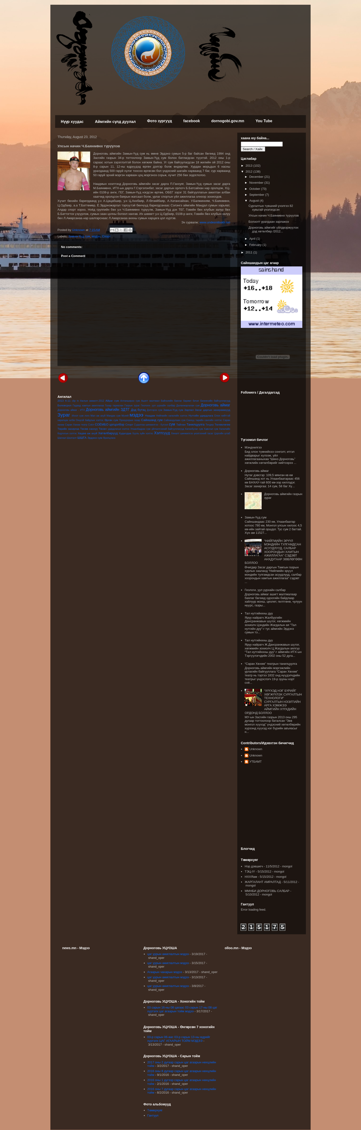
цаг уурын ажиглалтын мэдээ (168, 954)
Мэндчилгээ (253, 447)
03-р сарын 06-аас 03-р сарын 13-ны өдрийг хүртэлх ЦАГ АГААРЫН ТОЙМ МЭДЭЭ (178, 1039)
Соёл (91, 424)
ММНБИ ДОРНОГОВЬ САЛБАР (267, 891)
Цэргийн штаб (222, 433)
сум (172, 424)
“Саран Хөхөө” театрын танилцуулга (271, 663)
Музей (124, 415)
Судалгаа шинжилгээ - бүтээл (151, 424)
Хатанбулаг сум (194, 429)
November (256, 182)
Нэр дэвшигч (254, 866)
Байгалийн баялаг (171, 401)
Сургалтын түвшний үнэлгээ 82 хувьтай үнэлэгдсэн (270, 207)
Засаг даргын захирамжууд (212, 409)
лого (86, 415)
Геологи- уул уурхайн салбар (158, 405)
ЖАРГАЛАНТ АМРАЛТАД (263, 882)
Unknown (255, 749)
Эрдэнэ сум (94, 437)
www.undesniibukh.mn (215, 222)
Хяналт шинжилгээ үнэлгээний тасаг (192, 433)
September (257, 194)
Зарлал (189, 409)
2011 (249, 252)
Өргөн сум (111, 420)
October (255, 189)
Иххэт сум (78, 415)
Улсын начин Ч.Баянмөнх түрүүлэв (273, 215)
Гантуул (152, 1115)
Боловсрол (64, 405)
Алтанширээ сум (130, 401)
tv (78, 401)
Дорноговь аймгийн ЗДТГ (108, 410)
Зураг (63, 414)
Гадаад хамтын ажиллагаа (88, 405)
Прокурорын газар (129, 420)
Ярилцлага (109, 438)
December (256, 176)
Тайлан (180, 424)
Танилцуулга (195, 424)
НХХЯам (251, 876)
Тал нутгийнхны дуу (259, 613)
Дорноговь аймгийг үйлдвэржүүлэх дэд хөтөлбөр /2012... (273, 229)
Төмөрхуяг (155, 1110)
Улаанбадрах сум (140, 429)
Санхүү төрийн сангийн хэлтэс (204, 420)
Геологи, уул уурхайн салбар (265, 590)
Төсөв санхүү (89, 428)
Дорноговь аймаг (215, 405)
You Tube (263, 121)
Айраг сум (112, 400)
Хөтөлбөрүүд (108, 433)
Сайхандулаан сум (174, 420)
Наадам (150, 415)
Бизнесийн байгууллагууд (215, 401)
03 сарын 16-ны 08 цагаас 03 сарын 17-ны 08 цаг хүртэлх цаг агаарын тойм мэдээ (182, 1009)
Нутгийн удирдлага (201, 415)
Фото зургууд (159, 121)
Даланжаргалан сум (187, 405)
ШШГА (82, 437)
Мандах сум (113, 415)
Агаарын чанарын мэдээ (164, 972)
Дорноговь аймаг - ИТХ (71, 410)
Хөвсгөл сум (211, 429)
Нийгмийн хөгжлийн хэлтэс (172, 415)
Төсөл (103, 428)
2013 (60, 400)
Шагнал (61, 438)
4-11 (67, 400)
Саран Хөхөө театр (76, 424)
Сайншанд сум (152, 420)
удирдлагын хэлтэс (118, 429)
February (256, 245)
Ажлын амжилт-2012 (92, 401)
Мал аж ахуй (98, 415)
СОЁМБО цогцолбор (109, 424)
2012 (249, 171)
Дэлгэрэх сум (154, 410)
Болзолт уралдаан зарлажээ (268, 221)
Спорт (106, 236)
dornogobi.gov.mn (227, 121)
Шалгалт (72, 438)
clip (74, 401)
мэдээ (96, 236)
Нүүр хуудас (72, 122)
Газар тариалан (114, 405)
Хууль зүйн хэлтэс (142, 433)
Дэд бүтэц (138, 410)
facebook (191, 121)
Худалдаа (125, 433)
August (254, 200)
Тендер (210, 424)
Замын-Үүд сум (79, 236)
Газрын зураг (132, 405)
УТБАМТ (255, 761)
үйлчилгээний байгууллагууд (167, 429)
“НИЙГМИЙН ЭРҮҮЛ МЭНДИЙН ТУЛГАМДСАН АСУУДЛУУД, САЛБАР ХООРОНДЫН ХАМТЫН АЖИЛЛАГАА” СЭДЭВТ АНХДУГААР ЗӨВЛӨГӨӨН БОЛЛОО (273, 552)
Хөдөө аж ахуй (87, 433)
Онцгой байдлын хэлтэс (89, 420)
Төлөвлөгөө (222, 424)
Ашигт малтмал (150, 401)
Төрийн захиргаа (68, 428)
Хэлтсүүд (162, 433)
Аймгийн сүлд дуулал (115, 122)
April (252, 238)
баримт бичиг (191, 401)
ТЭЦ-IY (250, 871)
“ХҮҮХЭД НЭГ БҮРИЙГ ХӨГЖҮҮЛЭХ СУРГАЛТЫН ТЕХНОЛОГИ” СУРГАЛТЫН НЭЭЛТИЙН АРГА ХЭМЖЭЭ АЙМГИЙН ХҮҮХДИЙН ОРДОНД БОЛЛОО (273, 702)
